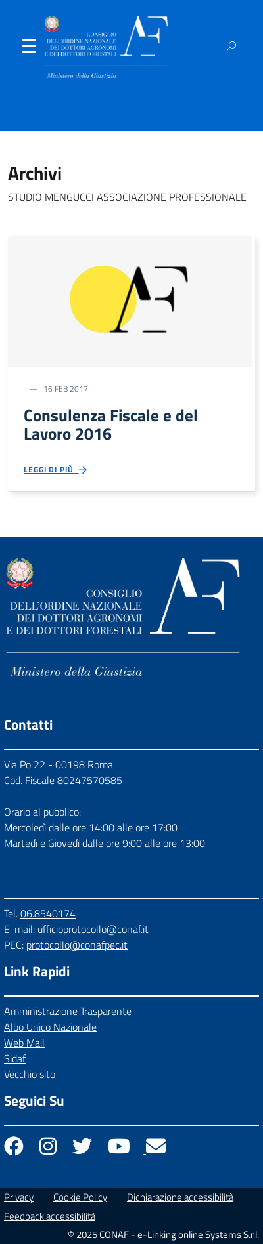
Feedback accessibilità (49, 1216)
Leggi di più (56, 470)
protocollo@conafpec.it (77, 945)
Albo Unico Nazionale (50, 1027)
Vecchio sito (29, 1074)
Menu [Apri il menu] (28, 49)
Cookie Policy (80, 1197)
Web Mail (24, 1042)
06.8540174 (48, 913)
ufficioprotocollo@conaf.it (93, 929)
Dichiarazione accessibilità (180, 1197)
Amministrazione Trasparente (68, 1011)
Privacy (19, 1197)
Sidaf (15, 1058)
